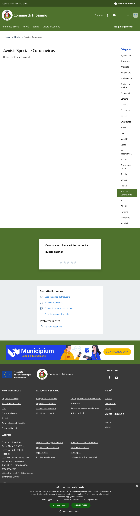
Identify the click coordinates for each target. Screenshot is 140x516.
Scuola (124, 174)
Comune (124, 98)
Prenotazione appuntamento (49, 442)
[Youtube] (110, 15)
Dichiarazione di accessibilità (84, 457)
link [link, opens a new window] (96, 499)
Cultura (124, 104)
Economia (125, 110)
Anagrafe (125, 66)
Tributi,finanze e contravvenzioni (86, 398)
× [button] (137, 486)
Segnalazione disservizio (47, 447)
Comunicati (110, 403)
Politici (5, 418)
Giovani (124, 127)
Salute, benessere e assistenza (85, 408)
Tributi (124, 206)
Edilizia (124, 116)
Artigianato (126, 72)
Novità (17, 37)
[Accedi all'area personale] (124, 3)
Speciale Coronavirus (126, 193)
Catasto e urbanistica (46, 408)
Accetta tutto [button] (59, 505)
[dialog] (70, 499)
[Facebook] (104, 15)
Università (125, 217)
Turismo (124, 211)
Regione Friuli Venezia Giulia (15, 3)
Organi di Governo (10, 398)
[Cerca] (135, 15)
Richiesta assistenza (45, 457)
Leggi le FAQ (42, 452)
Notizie (108, 398)
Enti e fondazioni (9, 413)
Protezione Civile (126, 166)
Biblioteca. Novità (125, 85)
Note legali (76, 452)
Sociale (124, 185)
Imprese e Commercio (46, 403)
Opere (123, 144)
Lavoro (124, 133)
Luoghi (108, 422)
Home (7, 37)
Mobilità (124, 139)
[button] (70, 511)
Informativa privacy (80, 447)
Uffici (4, 408)
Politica (124, 159)
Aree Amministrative (11, 403)
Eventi (108, 426)
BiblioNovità (126, 78)
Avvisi (108, 408)
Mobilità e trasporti (45, 413)
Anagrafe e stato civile (46, 398)
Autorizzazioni (77, 413)
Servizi (124, 180)
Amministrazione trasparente (84, 442)
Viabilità (124, 223)
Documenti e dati (10, 428)
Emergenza (126, 121)
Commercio (126, 93)
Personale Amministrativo (14, 423)
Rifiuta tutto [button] (81, 505)
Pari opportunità (126, 152)
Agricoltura (126, 55)
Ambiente (125, 61)
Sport (123, 200)
